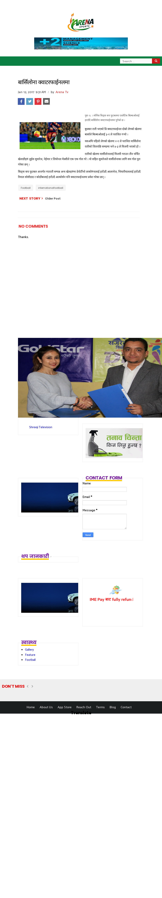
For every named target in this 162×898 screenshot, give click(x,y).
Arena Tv (62, 92)
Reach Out (83, 707)
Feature (30, 654)
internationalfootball (50, 188)
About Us (46, 707)
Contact (126, 707)
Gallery (29, 649)
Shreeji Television (40, 427)
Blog (113, 707)
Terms (100, 707)
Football (26, 188)
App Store (65, 707)
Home (31, 707)
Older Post (53, 199)
